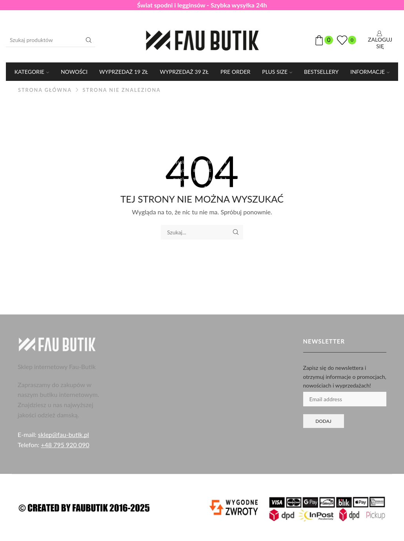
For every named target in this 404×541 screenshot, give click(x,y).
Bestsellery (321, 71)
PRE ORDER (235, 71)
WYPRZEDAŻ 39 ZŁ (184, 71)
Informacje (369, 71)
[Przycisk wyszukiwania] (88, 40)
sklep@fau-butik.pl (63, 434)
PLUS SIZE (277, 71)
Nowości (74, 71)
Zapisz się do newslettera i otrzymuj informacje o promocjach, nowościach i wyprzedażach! (344, 376)
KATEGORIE (32, 71)
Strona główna (45, 90)
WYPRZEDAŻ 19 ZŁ (123, 71)
